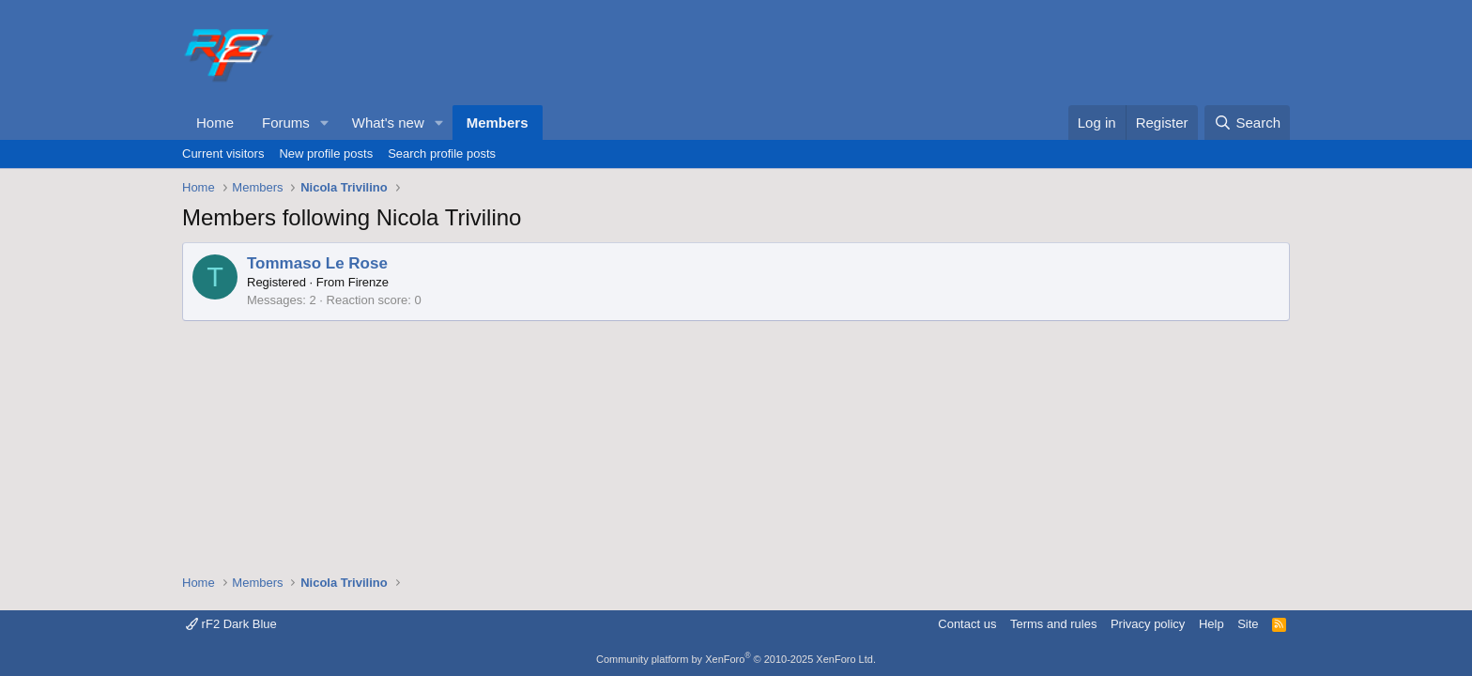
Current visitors (223, 153)
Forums (286, 123)
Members (498, 123)
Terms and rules (1053, 624)
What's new (388, 123)
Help (1211, 624)
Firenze (368, 282)
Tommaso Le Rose (317, 263)
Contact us (967, 624)
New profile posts (326, 153)
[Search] (1247, 122)
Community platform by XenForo (736, 659)
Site (1247, 624)
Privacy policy (1148, 624)
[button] (325, 122)
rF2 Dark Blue (231, 624)
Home (215, 123)
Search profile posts (442, 153)
